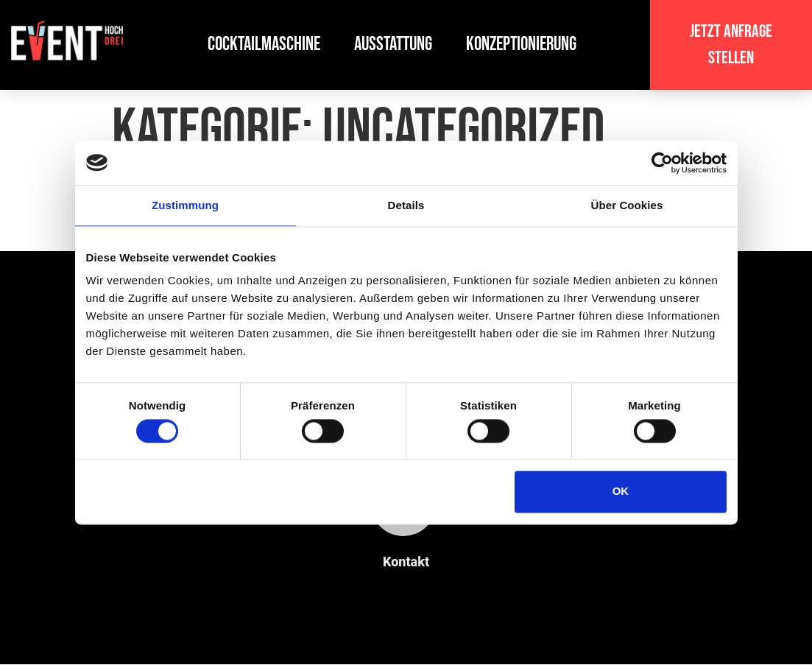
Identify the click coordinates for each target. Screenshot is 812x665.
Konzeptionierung (521, 44)
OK (620, 491)
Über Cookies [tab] (627, 205)
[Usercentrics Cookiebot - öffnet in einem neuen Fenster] (662, 163)
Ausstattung (393, 44)
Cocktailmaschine (264, 44)
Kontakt (406, 561)
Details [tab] (406, 205)
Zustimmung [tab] (185, 205)
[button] (731, 45)
